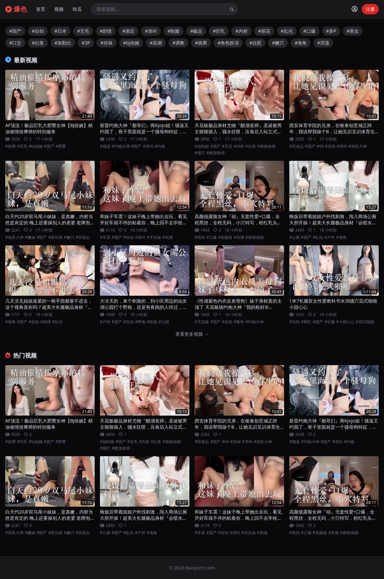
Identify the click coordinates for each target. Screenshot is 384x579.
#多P (331, 31)
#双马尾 (55, 237)
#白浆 (38, 43)
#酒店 (128, 31)
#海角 (301, 43)
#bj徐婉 (131, 43)
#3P (86, 43)
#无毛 (83, 31)
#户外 (329, 237)
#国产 (15, 31)
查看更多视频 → (192, 334)
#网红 (306, 322)
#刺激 (168, 237)
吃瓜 (77, 9)
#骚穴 (200, 153)
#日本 (60, 31)
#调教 (178, 43)
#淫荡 (323, 43)
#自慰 (255, 43)
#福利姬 (202, 146)
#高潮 (156, 43)
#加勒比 (62, 43)
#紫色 (239, 322)
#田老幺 (296, 146)
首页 (40, 9)
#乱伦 (287, 31)
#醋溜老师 (215, 153)
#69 (320, 146)
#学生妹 (154, 237)
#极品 (196, 31)
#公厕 (294, 237)
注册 (370, 9)
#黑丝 (200, 237)
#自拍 (38, 31)
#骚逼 (105, 146)
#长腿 (329, 322)
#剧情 (106, 31)
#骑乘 (201, 43)
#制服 (173, 31)
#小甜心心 (345, 322)
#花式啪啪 (365, 322)
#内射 (241, 31)
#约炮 (160, 146)
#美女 (353, 31)
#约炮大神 (121, 146)
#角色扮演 (228, 43)
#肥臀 (61, 146)
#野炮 (140, 322)
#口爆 (309, 31)
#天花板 (202, 322)
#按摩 (10, 146)
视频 (59, 9)
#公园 (164, 322)
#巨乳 (219, 31)
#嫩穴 (278, 43)
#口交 (15, 43)
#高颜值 (225, 237)
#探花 (264, 31)
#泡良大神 (358, 146)
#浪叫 (151, 31)
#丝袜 (107, 43)
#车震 (105, 237)
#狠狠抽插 (266, 146)
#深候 (330, 146)
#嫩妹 (30, 237)
